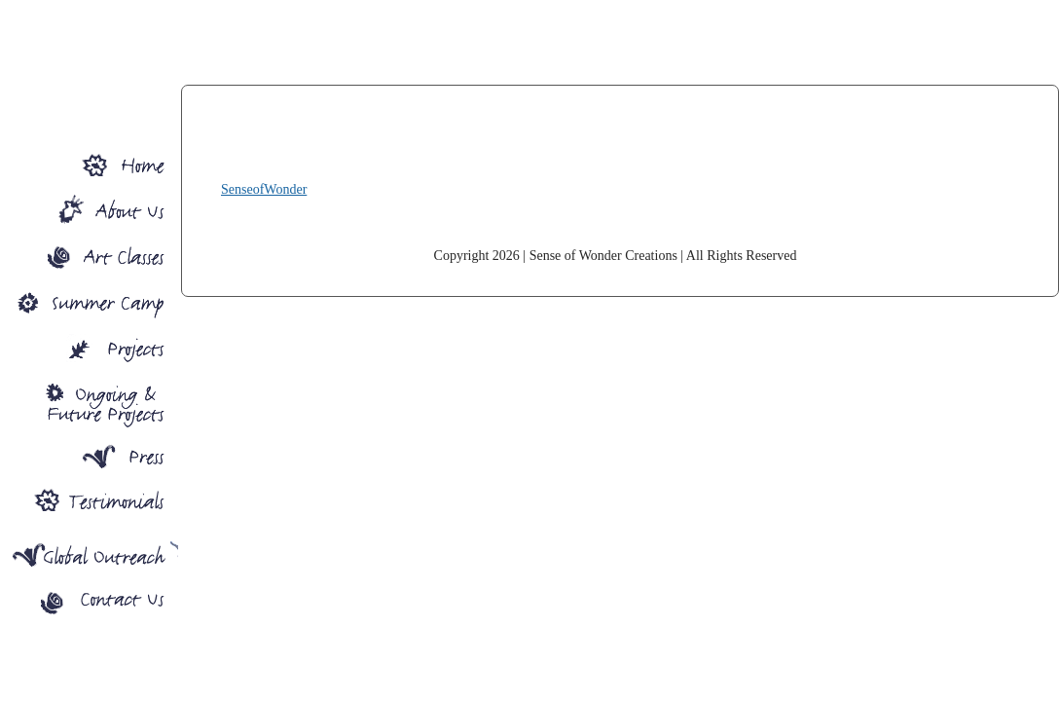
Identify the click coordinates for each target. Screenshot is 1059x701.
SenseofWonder (615, 153)
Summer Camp (89, 300)
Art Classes (89, 253)
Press (89, 458)
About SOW (89, 205)
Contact (89, 606)
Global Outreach (89, 553)
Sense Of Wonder (89, 157)
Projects (89, 348)
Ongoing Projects (89, 403)
